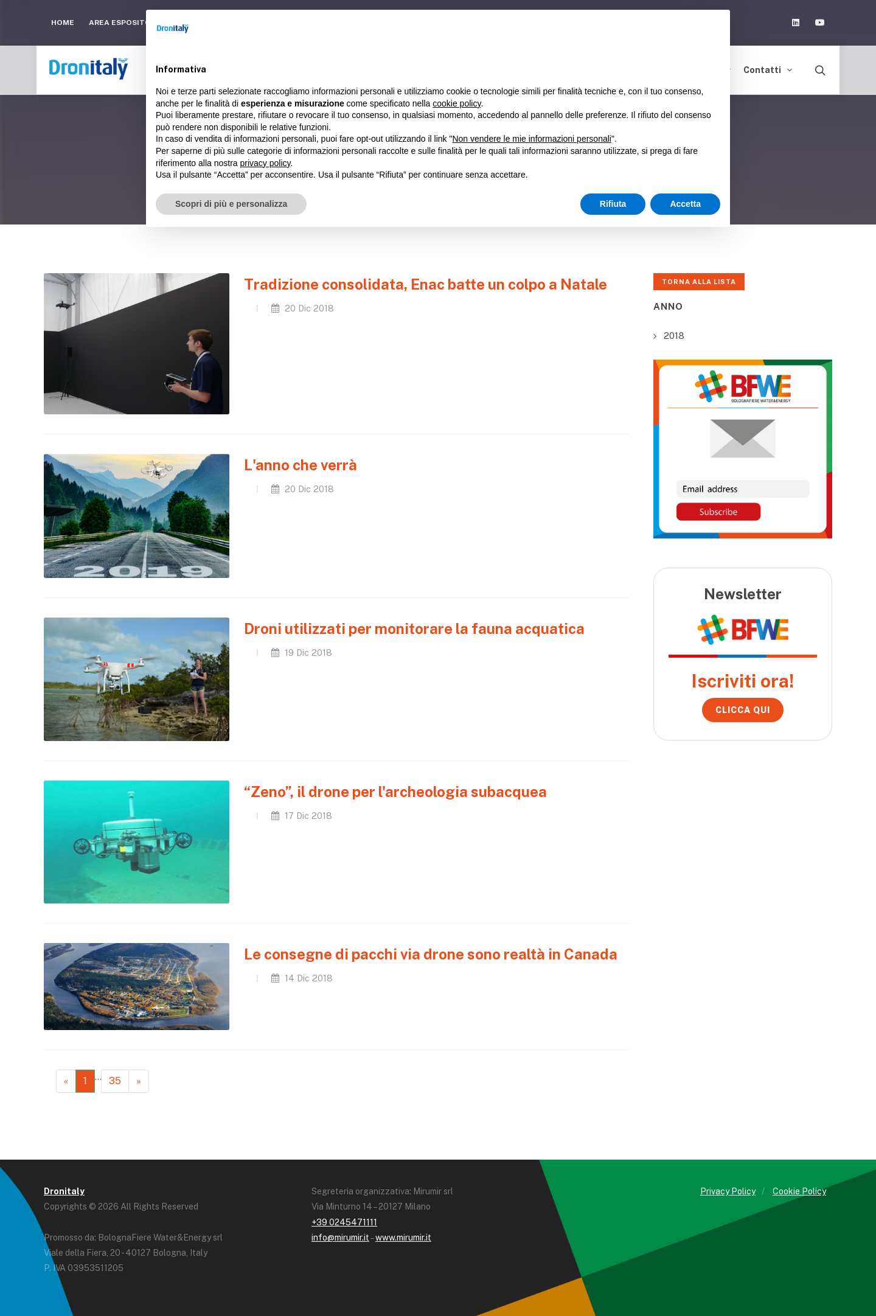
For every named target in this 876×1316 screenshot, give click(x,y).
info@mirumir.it (340, 1237)
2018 (674, 335)
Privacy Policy (728, 1191)
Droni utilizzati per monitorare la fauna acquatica (414, 628)
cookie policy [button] (457, 103)
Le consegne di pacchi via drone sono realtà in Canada (430, 954)
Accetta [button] (685, 204)
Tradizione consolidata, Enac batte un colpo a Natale (425, 284)
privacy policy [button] (265, 163)
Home (62, 22)
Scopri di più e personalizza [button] (231, 204)
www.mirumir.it (403, 1237)
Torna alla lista (699, 281)
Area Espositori (123, 22)
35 (115, 1081)
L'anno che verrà (300, 464)
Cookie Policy (799, 1191)
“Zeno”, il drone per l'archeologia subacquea (395, 791)
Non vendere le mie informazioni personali (531, 139)
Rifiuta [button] (613, 204)
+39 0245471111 (344, 1222)
